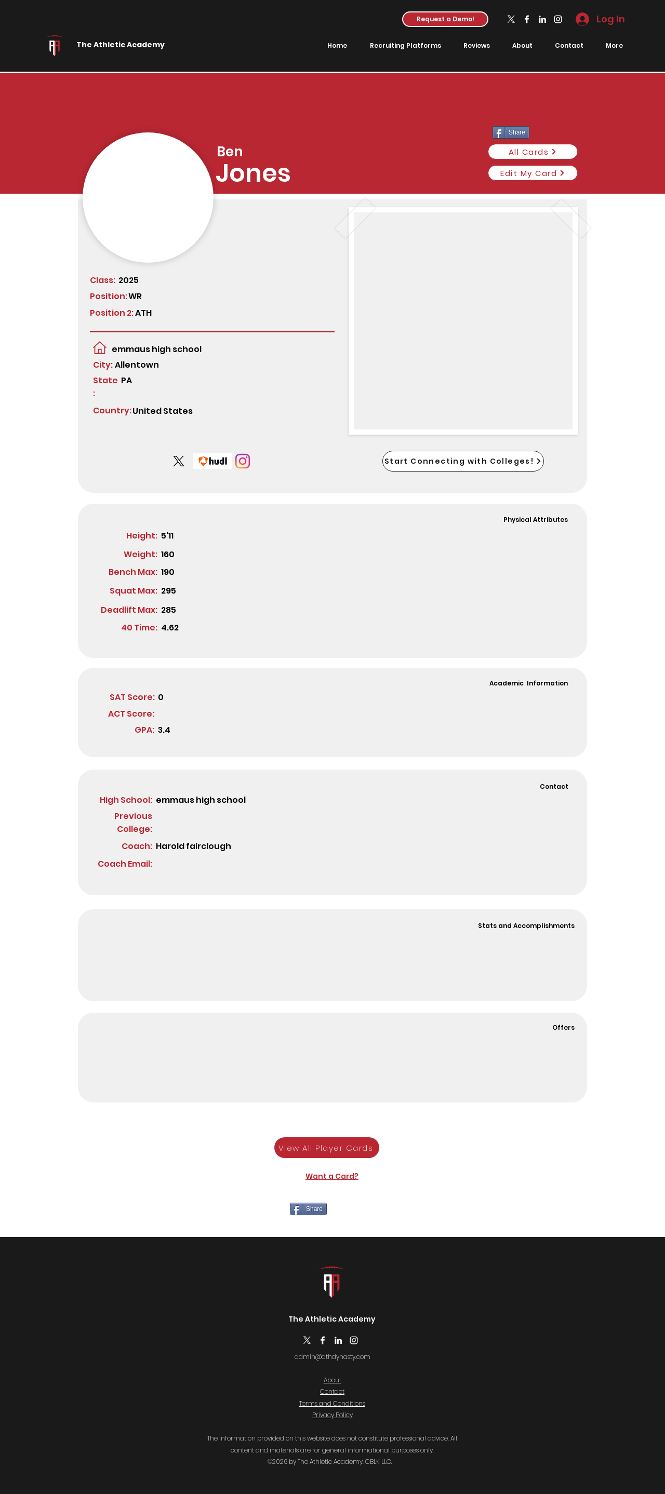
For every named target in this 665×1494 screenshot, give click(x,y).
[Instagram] (558, 19)
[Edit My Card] (533, 173)
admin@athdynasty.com (332, 1356)
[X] (511, 19)
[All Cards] (533, 151)
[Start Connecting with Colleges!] (463, 461)
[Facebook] (527, 19)
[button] (445, 19)
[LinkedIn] (542, 19)
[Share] (308, 1209)
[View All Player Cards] (326, 1147)
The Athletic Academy (120, 44)
